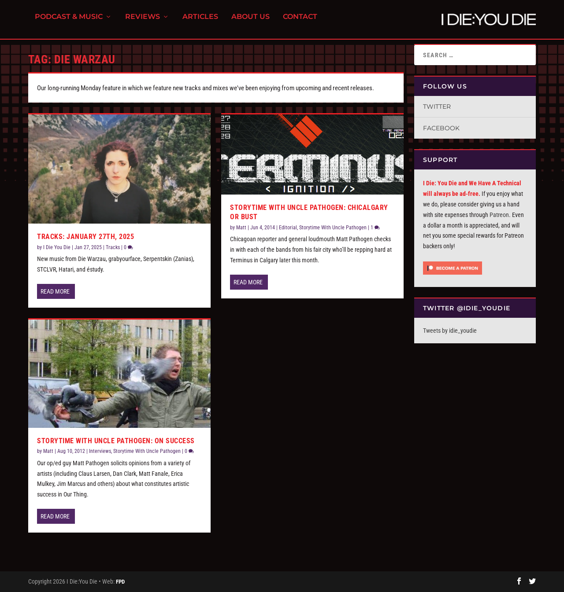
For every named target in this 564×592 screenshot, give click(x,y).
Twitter (437, 106)
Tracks (113, 247)
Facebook (441, 128)
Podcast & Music (69, 22)
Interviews (100, 451)
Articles (200, 22)
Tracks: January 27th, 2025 (85, 236)
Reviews (142, 22)
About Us (250, 22)
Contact (300, 22)
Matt (48, 451)
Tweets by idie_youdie (450, 330)
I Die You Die (56, 247)
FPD (120, 581)
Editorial (288, 227)
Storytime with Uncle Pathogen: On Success (116, 441)
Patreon (499, 214)
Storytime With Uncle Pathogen (147, 451)
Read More (55, 291)
